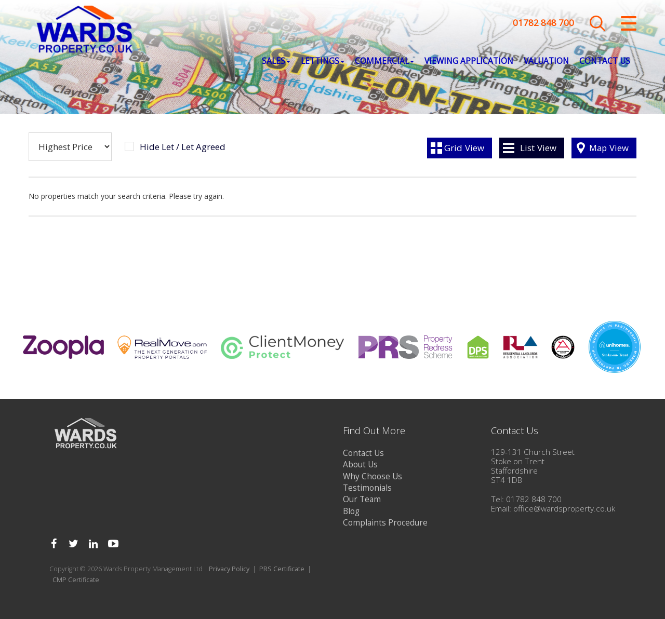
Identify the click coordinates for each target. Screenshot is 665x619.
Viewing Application (468, 62)
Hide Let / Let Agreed (182, 147)
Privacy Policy (229, 568)
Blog (351, 511)
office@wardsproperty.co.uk (564, 508)
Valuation (546, 62)
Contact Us (604, 62)
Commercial (384, 62)
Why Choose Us (372, 476)
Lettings (322, 62)
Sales (276, 62)
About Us (360, 464)
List (538, 148)
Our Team (362, 499)
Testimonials (367, 487)
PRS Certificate (281, 568)
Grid (464, 148)
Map (609, 148)
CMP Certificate (75, 579)
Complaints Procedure (385, 522)
